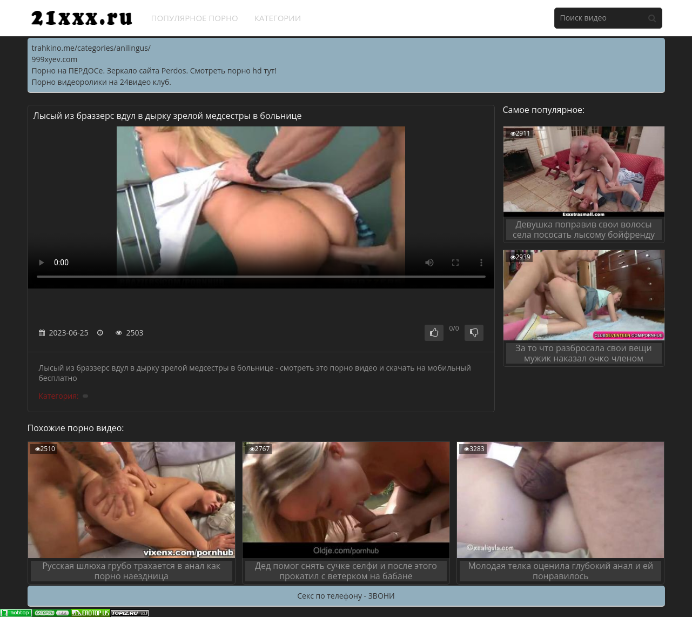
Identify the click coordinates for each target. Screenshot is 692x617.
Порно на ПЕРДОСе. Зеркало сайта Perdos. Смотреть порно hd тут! (154, 70)
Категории (277, 17)
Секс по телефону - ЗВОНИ (345, 596)
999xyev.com (55, 59)
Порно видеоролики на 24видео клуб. (102, 82)
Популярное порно (194, 17)
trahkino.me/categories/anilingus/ (91, 48)
